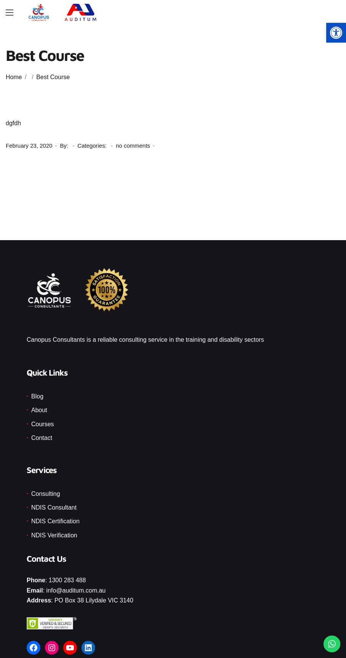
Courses (42, 424)
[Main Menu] (9, 13)
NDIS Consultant (54, 507)
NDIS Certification (55, 521)
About (39, 410)
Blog (37, 396)
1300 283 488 (67, 580)
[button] (336, 33)
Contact (41, 438)
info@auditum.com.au (76, 590)
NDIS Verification (54, 535)
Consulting (45, 494)
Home (14, 77)
